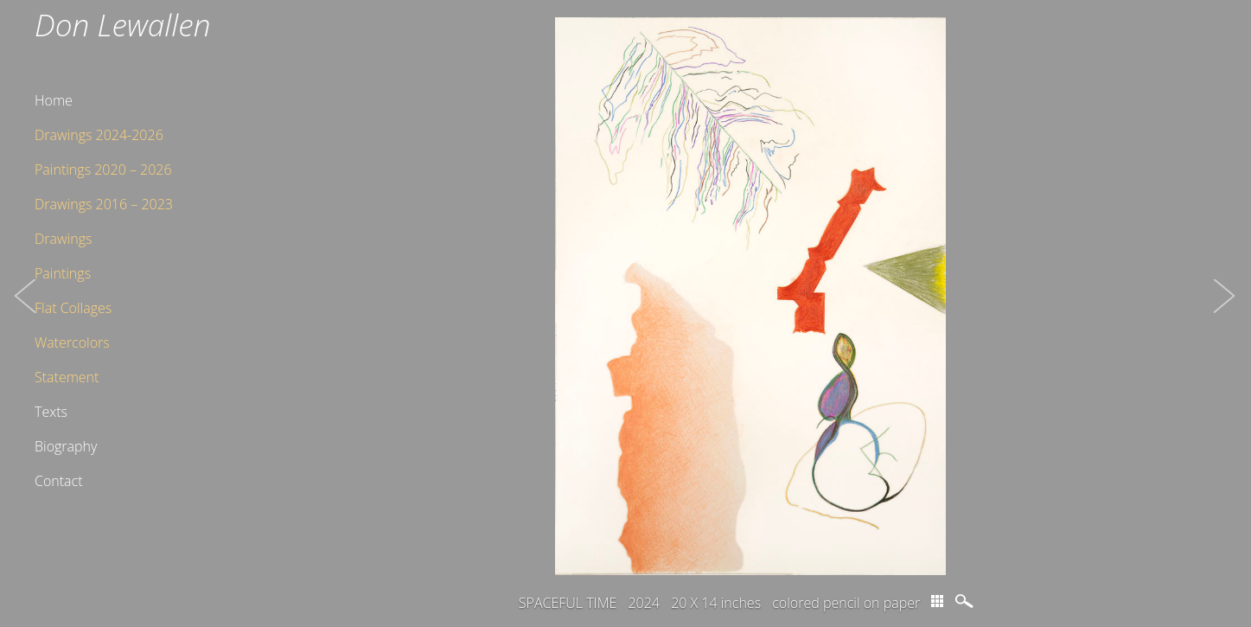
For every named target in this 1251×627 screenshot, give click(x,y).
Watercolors (72, 342)
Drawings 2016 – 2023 (104, 204)
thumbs (937, 601)
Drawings (63, 238)
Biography (66, 446)
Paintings (63, 273)
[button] (26, 313)
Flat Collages (73, 307)
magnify (966, 601)
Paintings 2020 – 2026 (103, 169)
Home (54, 100)
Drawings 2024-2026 (99, 134)
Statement (67, 377)
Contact (59, 480)
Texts (51, 411)
